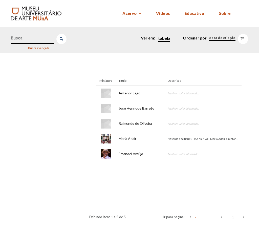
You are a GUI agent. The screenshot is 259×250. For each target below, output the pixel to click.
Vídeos (163, 13)
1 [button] (233, 218)
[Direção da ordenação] (244, 37)
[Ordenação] (222, 37)
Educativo (194, 13)
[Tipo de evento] (41, 144)
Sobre (225, 13)
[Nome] (41, 85)
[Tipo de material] (41, 225)
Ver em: (148, 37)
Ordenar (191, 37)
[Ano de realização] (41, 158)
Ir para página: (173, 217)
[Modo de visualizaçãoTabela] (163, 38)
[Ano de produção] (41, 211)
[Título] (41, 119)
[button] (221, 217)
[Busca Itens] (32, 38)
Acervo (129, 13)
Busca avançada (39, 48)
